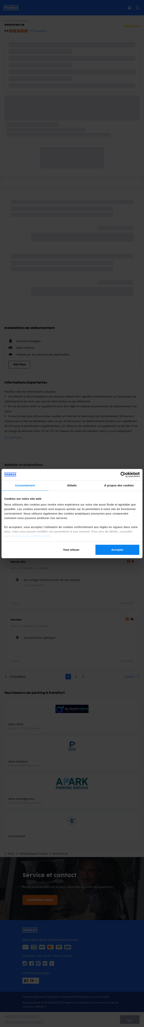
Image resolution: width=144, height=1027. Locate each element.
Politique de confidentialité (31, 536)
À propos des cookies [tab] (119, 485)
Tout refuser (71, 549)
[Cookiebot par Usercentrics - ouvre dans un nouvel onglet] (123, 474)
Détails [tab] (72, 485)
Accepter (117, 549)
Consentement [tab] (25, 485)
